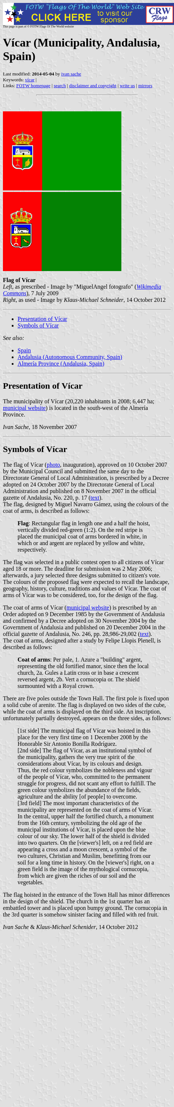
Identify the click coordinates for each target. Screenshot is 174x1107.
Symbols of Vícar (38, 325)
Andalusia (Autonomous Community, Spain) (70, 357)
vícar (29, 79)
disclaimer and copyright (92, 85)
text (95, 498)
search (60, 85)
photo (53, 465)
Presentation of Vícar (42, 319)
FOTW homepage (33, 85)
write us (127, 85)
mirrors (145, 85)
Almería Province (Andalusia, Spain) (61, 363)
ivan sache (71, 74)
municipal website (24, 408)
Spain (24, 350)
